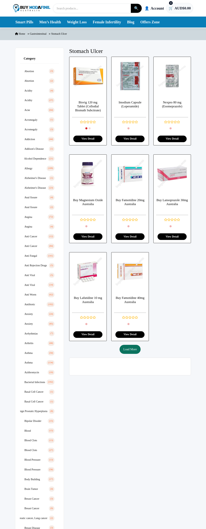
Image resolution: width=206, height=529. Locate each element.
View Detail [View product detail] (87, 138)
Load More (130, 349)
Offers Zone (150, 22)
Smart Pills (24, 22)
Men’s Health (50, 22)
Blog (130, 22)
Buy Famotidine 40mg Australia (130, 300)
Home (20, 34)
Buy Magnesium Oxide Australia (88, 202)
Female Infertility (107, 22)
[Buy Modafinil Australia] (31, 8)
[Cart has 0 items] (179, 8)
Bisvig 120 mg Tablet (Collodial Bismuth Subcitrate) (88, 106)
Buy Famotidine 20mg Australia (130, 202)
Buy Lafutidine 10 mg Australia (88, 300)
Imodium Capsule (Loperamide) (130, 104)
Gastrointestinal (38, 34)
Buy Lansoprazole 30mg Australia (172, 202)
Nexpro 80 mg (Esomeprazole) (172, 104)
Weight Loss (77, 22)
